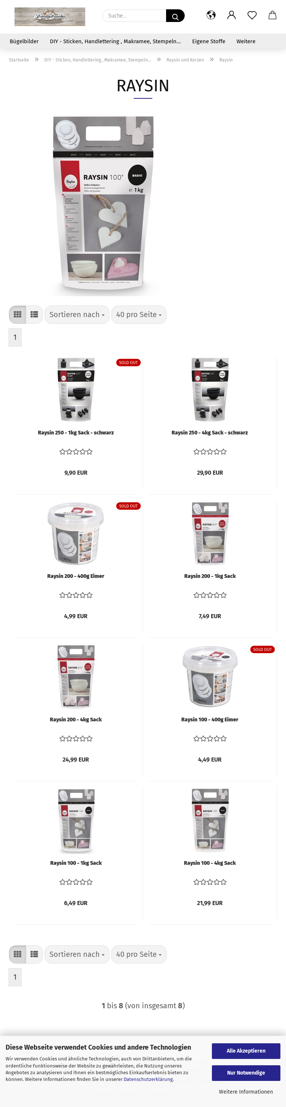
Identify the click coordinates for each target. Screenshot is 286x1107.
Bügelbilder (24, 41)
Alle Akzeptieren (246, 1051)
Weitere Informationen (246, 1092)
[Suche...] (175, 15)
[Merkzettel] (252, 15)
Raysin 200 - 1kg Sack (210, 576)
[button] (211, 15)
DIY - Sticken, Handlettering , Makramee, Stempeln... (115, 41)
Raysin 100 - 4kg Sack (210, 863)
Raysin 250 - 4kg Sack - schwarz (210, 433)
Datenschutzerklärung (148, 1079)
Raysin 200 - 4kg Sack (76, 720)
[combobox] (77, 315)
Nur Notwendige (246, 1073)
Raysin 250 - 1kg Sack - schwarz (76, 433)
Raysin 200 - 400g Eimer (75, 576)
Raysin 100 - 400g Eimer (209, 720)
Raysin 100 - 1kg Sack (76, 863)
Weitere (245, 41)
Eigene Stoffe (208, 41)
